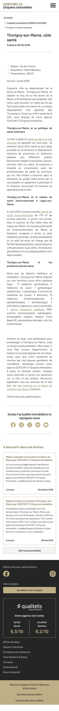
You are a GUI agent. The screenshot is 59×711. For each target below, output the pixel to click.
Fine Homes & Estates (15, 656)
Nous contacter (11, 671)
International (10, 666)
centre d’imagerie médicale (27, 309)
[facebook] (6, 574)
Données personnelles (29, 694)
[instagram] (53, 574)
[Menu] (53, 5)
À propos (8, 661)
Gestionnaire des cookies (30, 700)
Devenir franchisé (13, 646)
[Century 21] (17, 6)
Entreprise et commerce (16, 651)
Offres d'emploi (11, 641)
